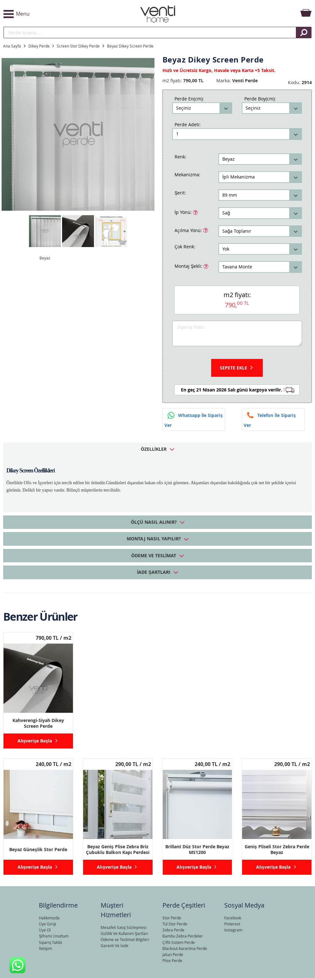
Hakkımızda (49, 917)
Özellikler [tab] (154, 449)
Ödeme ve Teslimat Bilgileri (125, 939)
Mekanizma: (187, 175)
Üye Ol (45, 929)
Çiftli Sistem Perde (178, 942)
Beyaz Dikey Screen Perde (130, 45)
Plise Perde (172, 960)
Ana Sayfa (12, 45)
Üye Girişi (47, 923)
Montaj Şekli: (189, 265)
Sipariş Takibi (50, 942)
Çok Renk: (185, 247)
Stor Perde (171, 917)
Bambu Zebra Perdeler (182, 935)
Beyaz (44, 257)
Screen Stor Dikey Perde (78, 45)
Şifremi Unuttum (53, 935)
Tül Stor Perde (174, 923)
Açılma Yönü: (189, 230)
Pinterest (232, 923)
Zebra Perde (173, 929)
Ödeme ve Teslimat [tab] (153, 555)
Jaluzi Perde (172, 954)
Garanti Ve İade (114, 945)
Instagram (233, 929)
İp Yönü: (184, 211)
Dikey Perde (39, 45)
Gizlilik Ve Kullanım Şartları (124, 933)
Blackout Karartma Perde (184, 948)
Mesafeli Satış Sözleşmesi (124, 927)
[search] (150, 32)
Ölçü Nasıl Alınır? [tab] (154, 522)
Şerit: (180, 193)
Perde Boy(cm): (260, 99)
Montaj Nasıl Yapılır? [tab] (154, 539)
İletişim (45, 948)
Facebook (232, 917)
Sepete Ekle (233, 368)
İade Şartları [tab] (153, 572)
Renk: (180, 157)
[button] (54, 14)
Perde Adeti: (188, 124)
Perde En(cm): (189, 99)
